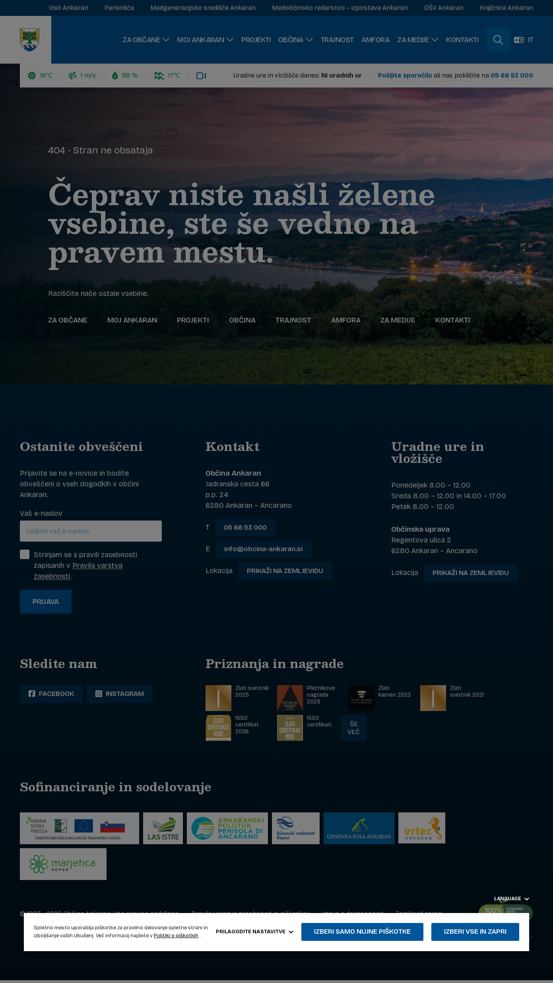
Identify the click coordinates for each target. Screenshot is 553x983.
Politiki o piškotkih (176, 935)
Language (511, 898)
